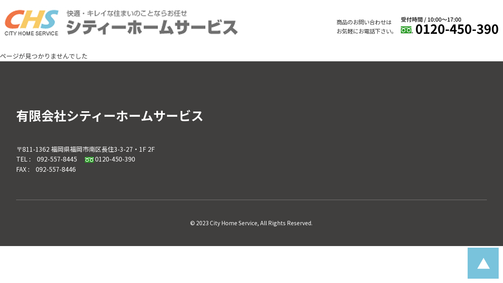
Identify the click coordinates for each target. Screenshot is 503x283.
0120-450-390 (110, 159)
